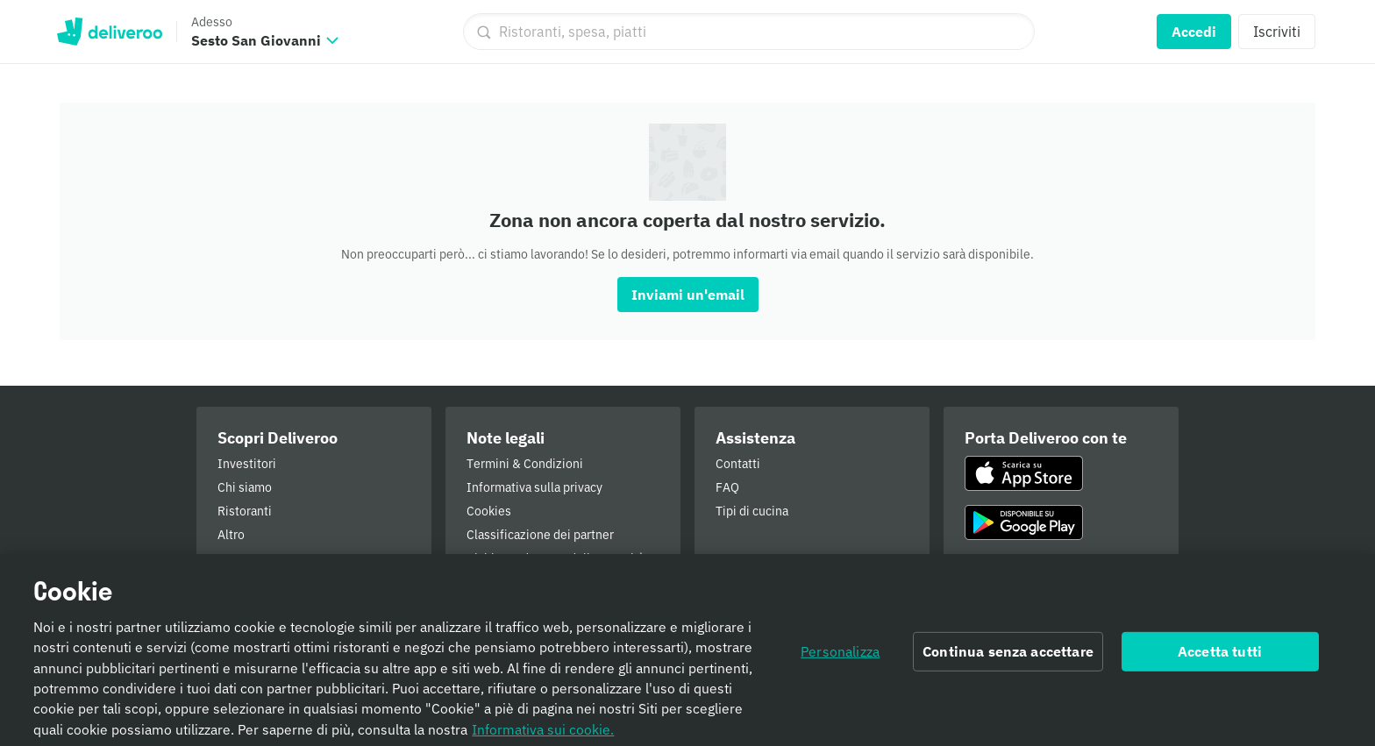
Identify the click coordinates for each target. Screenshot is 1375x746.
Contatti (738, 464)
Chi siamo (244, 487)
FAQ (727, 487)
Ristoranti (244, 511)
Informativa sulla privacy (534, 487)
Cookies (489, 511)
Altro (231, 535)
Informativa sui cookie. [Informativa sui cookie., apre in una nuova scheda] (543, 734)
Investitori (246, 464)
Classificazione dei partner (540, 535)
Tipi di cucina (752, 511)
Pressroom (247, 558)
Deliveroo (109, 32)
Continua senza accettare (1008, 657)
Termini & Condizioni (525, 464)
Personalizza (840, 657)
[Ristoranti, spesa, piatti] (749, 31)
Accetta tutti (1220, 657)
